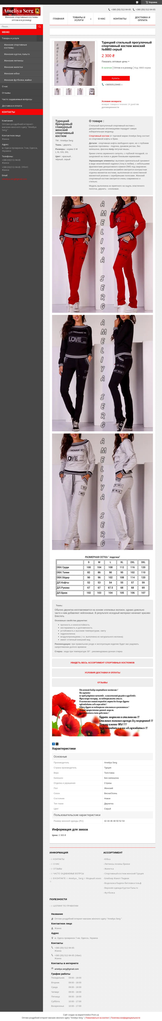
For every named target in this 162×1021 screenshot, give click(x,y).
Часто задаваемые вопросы (17, 99)
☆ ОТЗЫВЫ (56, 868)
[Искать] (39, 26)
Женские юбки (12, 73)
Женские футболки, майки (18, 79)
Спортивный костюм (99, 136)
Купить (116, 78)
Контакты (119, 18)
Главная (58, 18)
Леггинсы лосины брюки (117, 863)
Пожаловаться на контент (97, 1018)
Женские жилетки (13, 66)
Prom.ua (95, 1015)
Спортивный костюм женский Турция (124, 873)
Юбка (107, 859)
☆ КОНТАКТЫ (57, 859)
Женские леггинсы (13, 60)
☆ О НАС (55, 863)
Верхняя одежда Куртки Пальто (121, 887)
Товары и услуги (10, 38)
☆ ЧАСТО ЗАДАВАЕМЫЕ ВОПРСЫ (67, 873)
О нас (5, 86)
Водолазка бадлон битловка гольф (122, 883)
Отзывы (6, 92)
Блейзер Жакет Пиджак (116, 878)
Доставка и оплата (12, 105)
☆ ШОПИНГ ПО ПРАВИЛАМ (64, 905)
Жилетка (109, 868)
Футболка (109, 892)
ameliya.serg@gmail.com (14, 178)
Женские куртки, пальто (17, 54)
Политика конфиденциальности (125, 1018)
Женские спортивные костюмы (15, 46)
